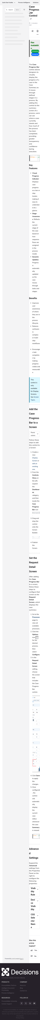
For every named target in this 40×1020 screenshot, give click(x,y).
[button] (13, 10)
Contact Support (7, 1004)
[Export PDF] (37, 31)
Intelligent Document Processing (8, 989)
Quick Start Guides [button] (7, 2)
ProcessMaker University (9, 1001)
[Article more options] (37, 34)
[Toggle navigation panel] (29, 11)
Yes (34, 950)
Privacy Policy (20, 1018)
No (33, 956)
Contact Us (23, 991)
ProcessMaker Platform (9, 985)
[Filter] (24, 10)
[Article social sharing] (32, 31)
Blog (21, 988)
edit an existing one (35, 466)
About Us (23, 985)
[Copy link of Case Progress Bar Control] (31, 19)
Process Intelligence (24, 2)
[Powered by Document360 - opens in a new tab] (14, 959)
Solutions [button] (35, 2)
